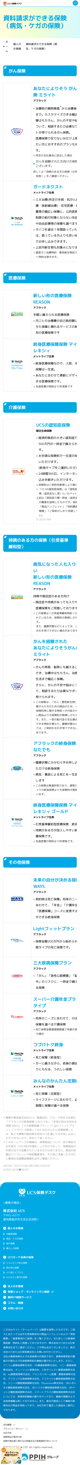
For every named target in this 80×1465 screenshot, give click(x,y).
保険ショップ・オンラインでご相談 (28, 1291)
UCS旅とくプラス (14, 1272)
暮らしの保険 (12, 1248)
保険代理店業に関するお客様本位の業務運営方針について (30, 1441)
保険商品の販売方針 (12, 1437)
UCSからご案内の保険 (16, 1277)
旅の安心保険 (12, 1267)
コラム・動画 (15, 1303)
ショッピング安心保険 (16, 1262)
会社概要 (7, 1425)
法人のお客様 (15, 1286)
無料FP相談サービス (20, 1297)
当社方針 (7, 1433)
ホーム (7, 46)
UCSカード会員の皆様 (21, 1257)
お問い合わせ (15, 1308)
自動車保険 (11, 1233)
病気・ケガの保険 (14, 1238)
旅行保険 (10, 1243)
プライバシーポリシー (13, 1429)
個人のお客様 (15, 1228)
